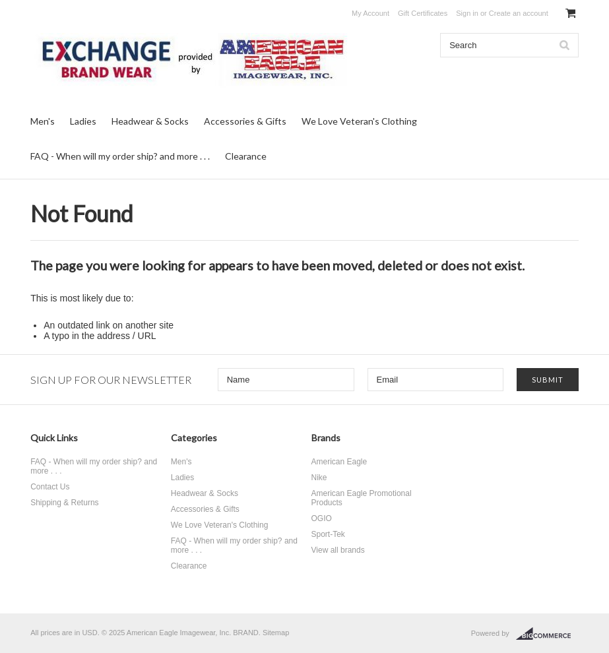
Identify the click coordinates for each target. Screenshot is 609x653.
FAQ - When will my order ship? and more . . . (120, 156)
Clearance (246, 156)
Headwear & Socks (150, 121)
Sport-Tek (328, 534)
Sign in (467, 13)
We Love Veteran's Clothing (359, 121)
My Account (370, 13)
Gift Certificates (422, 13)
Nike (319, 477)
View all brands (338, 550)
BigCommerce (547, 634)
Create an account (518, 13)
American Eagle (339, 461)
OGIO (321, 518)
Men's (42, 121)
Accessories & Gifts (245, 121)
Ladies (83, 121)
